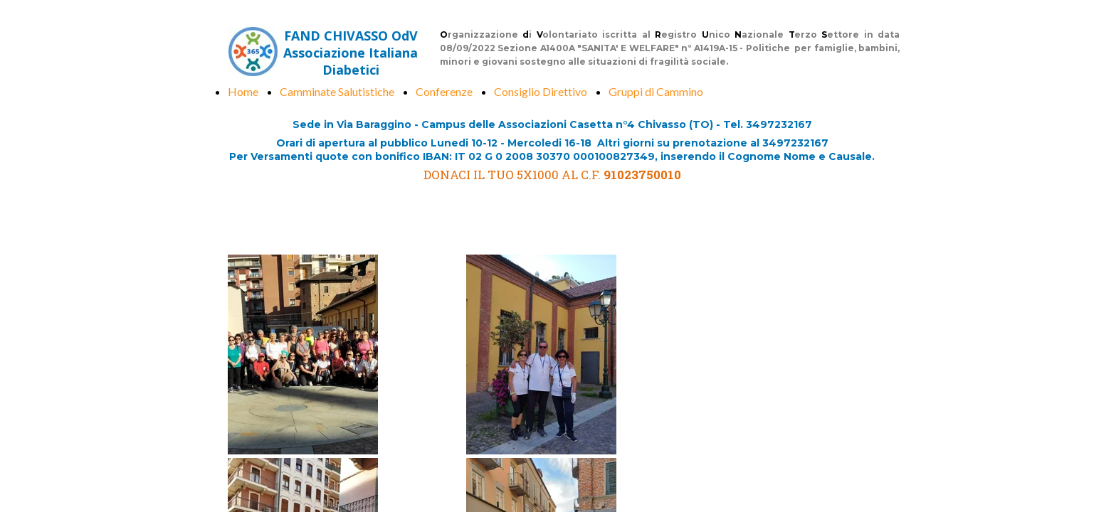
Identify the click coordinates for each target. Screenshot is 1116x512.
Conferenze (444, 91)
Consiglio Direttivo (540, 91)
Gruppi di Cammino (656, 91)
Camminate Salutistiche (337, 91)
